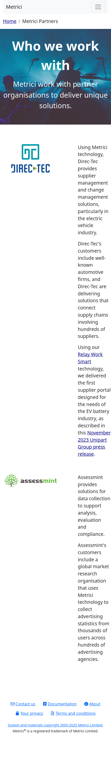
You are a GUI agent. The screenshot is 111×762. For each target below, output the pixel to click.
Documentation (60, 704)
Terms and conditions (73, 713)
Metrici (14, 6)
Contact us (23, 704)
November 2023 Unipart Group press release (94, 443)
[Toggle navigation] (98, 7)
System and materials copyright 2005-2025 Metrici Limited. (55, 725)
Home (10, 21)
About (92, 704)
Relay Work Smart (90, 358)
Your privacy (29, 713)
